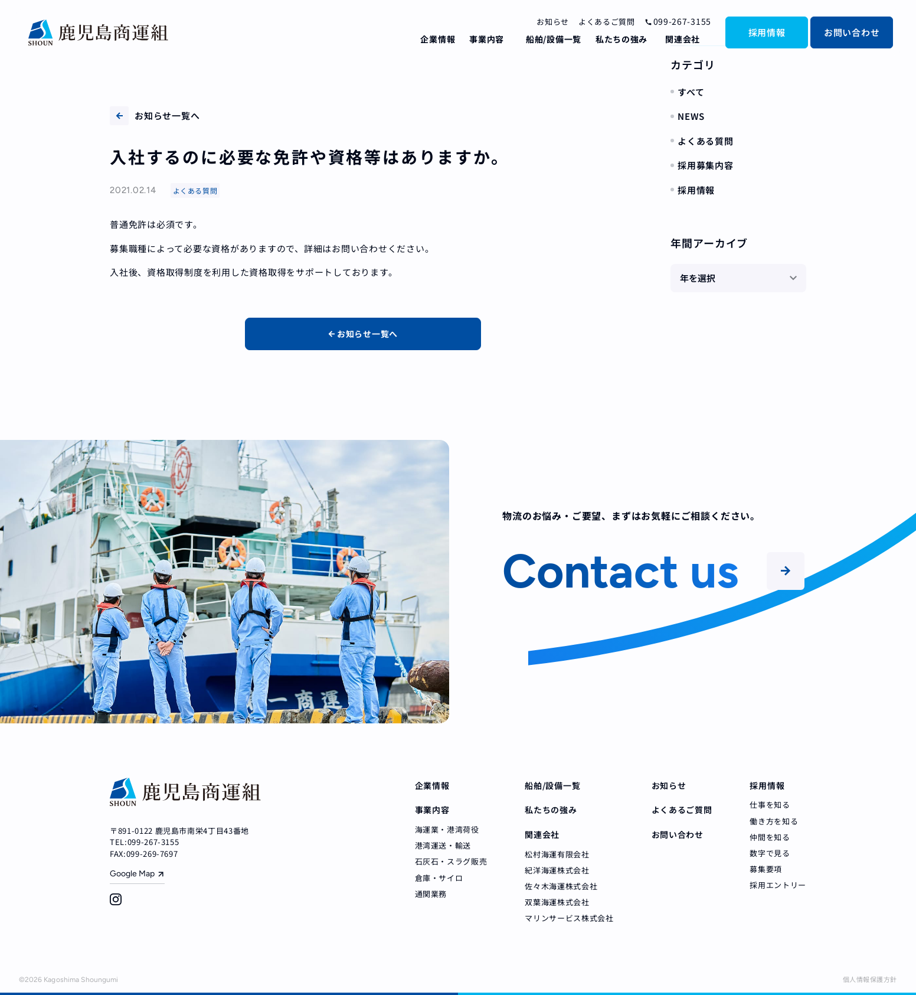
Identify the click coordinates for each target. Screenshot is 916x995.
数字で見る (770, 853)
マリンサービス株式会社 (569, 918)
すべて (691, 92)
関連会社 (682, 39)
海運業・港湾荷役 (447, 829)
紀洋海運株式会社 (557, 870)
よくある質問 (706, 141)
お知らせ (552, 21)
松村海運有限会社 (557, 854)
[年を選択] (738, 278)
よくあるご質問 (606, 21)
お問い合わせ (852, 32)
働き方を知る (774, 821)
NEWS (691, 116)
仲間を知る (770, 837)
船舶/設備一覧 (553, 39)
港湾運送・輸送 (443, 845)
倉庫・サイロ (439, 877)
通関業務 (431, 893)
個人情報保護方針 (870, 979)
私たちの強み (621, 39)
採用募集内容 (706, 165)
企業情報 (437, 39)
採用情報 (767, 32)
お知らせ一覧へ (154, 115)
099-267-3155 (678, 21)
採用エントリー (778, 884)
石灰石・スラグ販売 (451, 861)
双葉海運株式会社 (557, 902)
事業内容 (486, 39)
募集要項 (766, 869)
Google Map (132, 874)
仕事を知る (770, 804)
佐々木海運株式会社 (561, 886)
